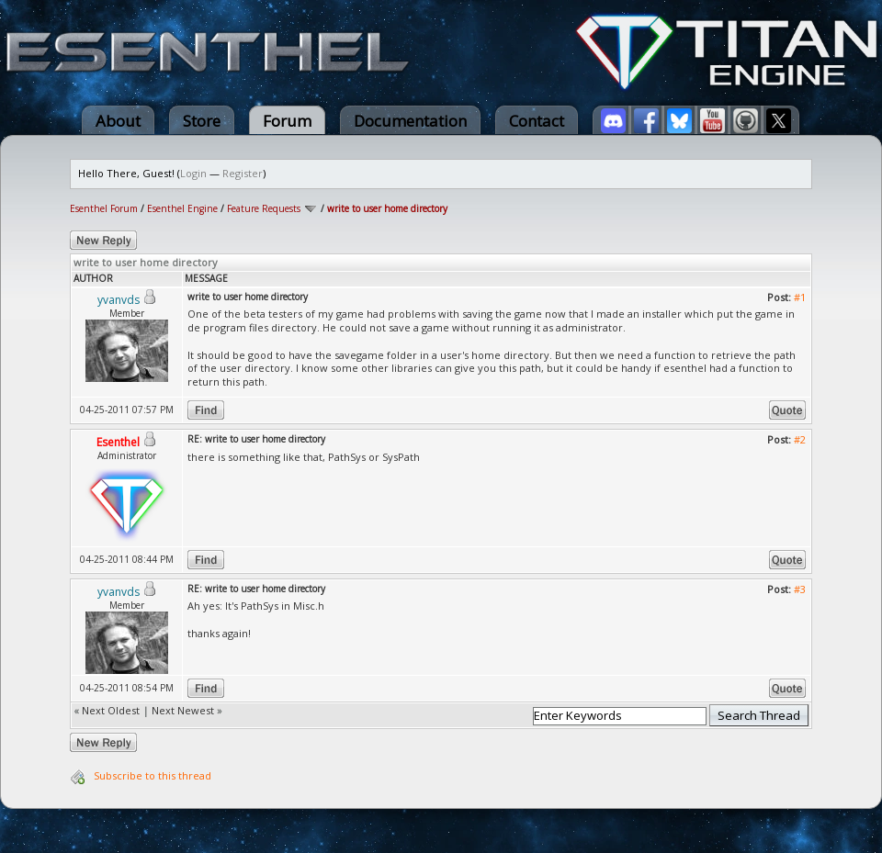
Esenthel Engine (182, 208)
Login (193, 173)
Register (242, 173)
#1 (800, 297)
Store (201, 120)
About (118, 120)
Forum (287, 120)
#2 (800, 439)
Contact (536, 120)
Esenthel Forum (104, 208)
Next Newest (183, 710)
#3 (800, 589)
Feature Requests (263, 208)
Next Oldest (111, 710)
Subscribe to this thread (152, 775)
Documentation (410, 120)
